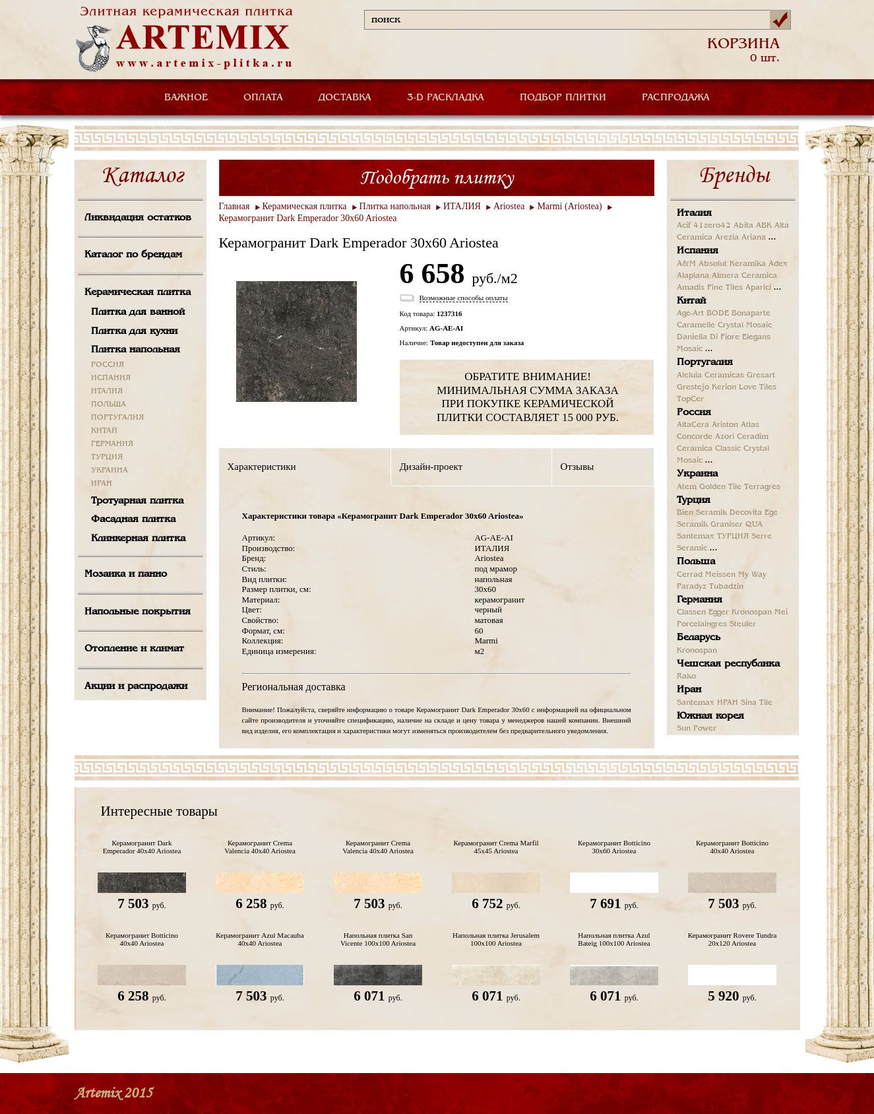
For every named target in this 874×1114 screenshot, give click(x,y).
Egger (718, 612)
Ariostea (508, 206)
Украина (697, 473)
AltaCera (693, 425)
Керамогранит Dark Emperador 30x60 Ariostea (308, 218)
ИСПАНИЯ (111, 378)
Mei (781, 612)
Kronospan (752, 612)
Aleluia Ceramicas (710, 375)
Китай (691, 301)
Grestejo (693, 387)
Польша (696, 561)
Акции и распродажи (135, 686)
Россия (694, 412)
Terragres (762, 487)
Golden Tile (720, 487)
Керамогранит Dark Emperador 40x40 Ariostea (142, 847)
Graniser (726, 525)
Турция (693, 500)
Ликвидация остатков (137, 217)
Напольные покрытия (137, 611)
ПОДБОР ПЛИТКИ (563, 97)
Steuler (743, 624)
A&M (686, 264)
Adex (778, 264)
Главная (234, 206)
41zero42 (712, 226)
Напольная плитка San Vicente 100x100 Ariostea (378, 939)
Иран (689, 689)
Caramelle (696, 325)
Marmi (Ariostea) (569, 206)
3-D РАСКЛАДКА (445, 97)
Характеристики (262, 466)
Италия (694, 213)
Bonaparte (751, 313)
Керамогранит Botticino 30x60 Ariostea (614, 847)
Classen (691, 612)
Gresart (761, 375)
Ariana (753, 238)
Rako (686, 676)
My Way (752, 575)
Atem (687, 487)
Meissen (720, 575)
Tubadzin (726, 587)
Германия (699, 600)
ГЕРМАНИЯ (112, 444)
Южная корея (710, 716)
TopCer (690, 399)
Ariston (725, 425)
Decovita (746, 513)
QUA (754, 525)
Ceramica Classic (709, 449)
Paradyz (691, 587)
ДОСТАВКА (345, 97)
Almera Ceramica (744, 276)
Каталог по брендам (133, 254)
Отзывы (577, 466)
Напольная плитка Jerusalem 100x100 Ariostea (496, 939)
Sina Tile (756, 703)
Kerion (724, 387)
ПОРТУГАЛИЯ (117, 418)
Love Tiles (757, 387)
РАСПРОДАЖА (676, 97)
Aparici (758, 288)
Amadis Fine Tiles (710, 288)
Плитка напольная (135, 349)
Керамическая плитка (137, 292)
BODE (717, 313)
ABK (764, 226)
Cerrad (689, 575)
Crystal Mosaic (745, 325)
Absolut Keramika (732, 264)
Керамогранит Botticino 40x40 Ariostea (732, 847)
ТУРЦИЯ (107, 457)
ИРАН (101, 484)
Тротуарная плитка (137, 501)
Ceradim (752, 437)
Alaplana (693, 276)
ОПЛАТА (263, 97)
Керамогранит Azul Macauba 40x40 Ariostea (259, 939)
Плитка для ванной (138, 312)
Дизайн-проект (431, 466)
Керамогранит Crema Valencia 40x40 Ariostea (260, 847)
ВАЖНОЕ (186, 97)
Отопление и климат (134, 648)
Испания (697, 250)
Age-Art (690, 313)
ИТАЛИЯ (107, 391)
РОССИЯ (107, 365)
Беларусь (698, 637)
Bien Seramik (702, 513)
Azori (724, 437)
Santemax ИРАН (707, 703)
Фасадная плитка (133, 519)
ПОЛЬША (108, 405)
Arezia (727, 238)
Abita (743, 226)
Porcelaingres (702, 624)
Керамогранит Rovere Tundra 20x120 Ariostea (732, 939)
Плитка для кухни (134, 331)
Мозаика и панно (125, 574)
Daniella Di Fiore (708, 337)
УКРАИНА (109, 471)
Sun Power (696, 729)
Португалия (705, 362)
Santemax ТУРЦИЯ (713, 537)
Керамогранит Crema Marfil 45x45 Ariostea (495, 847)
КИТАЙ (104, 431)
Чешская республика (728, 664)
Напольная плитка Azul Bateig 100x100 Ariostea (614, 939)
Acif (684, 226)
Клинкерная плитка (138, 538)
